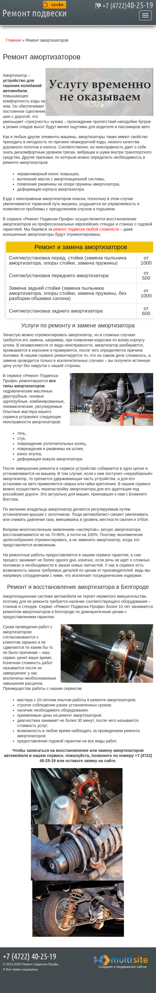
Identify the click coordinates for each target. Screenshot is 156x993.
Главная (13, 40)
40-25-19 (127, 6)
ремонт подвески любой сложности (86, 229)
